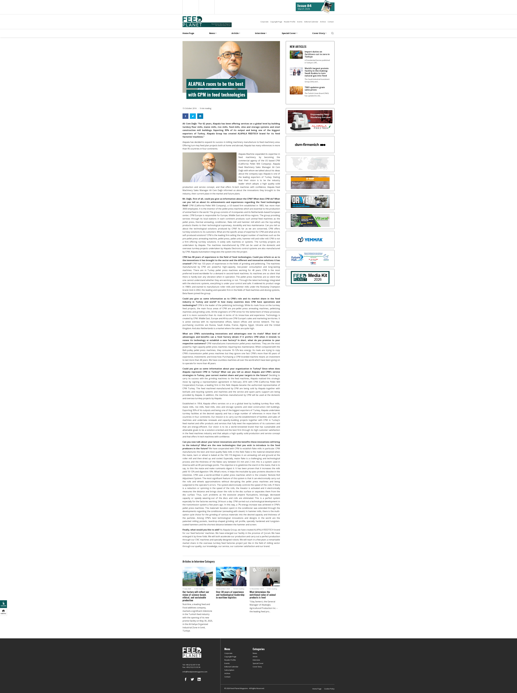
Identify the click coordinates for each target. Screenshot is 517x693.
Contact (331, 22)
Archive (323, 22)
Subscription (229, 670)
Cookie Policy (329, 689)
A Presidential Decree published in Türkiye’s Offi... (317, 61)
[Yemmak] (310, 239)
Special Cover (258, 663)
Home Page (188, 33)
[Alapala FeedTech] (310, 120)
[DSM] (310, 144)
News (255, 653)
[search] (332, 33)
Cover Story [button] (318, 33)
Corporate (264, 22)
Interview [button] (260, 33)
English (190, 7)
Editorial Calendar (311, 22)
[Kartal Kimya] (310, 182)
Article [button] (235, 33)
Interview (256, 660)
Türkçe (206, 7)
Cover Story (257, 666)
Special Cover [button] (289, 33)
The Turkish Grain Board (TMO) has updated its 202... (317, 94)
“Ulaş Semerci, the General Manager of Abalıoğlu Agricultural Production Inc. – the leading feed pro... (264, 606)
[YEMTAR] (310, 163)
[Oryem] (310, 201)
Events (299, 22)
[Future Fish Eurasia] (310, 258)
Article (255, 656)
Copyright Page (276, 22)
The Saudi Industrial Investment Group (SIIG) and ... (317, 80)
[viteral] (310, 220)
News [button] (212, 33)
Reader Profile (289, 22)
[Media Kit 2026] (310, 277)
